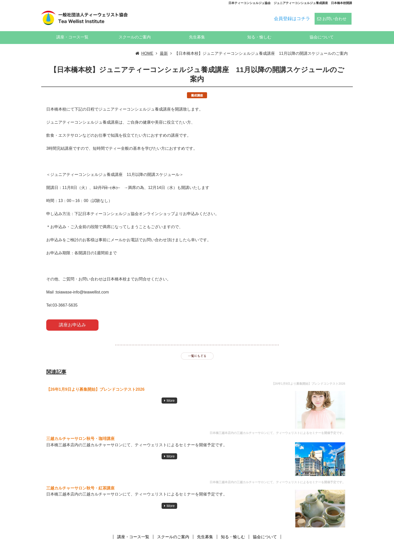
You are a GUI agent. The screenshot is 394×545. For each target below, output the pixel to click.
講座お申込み (72, 318)
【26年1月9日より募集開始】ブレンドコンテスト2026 (95, 382)
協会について (322, 30)
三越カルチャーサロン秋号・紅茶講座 (80, 481)
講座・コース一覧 (72, 30)
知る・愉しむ (259, 30)
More (171, 394)
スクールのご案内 (135, 30)
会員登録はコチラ (292, 15)
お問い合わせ (334, 15)
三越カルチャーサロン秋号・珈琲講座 (80, 432)
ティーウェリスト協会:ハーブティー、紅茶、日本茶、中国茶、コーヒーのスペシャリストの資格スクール (258, 541)
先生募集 (197, 30)
